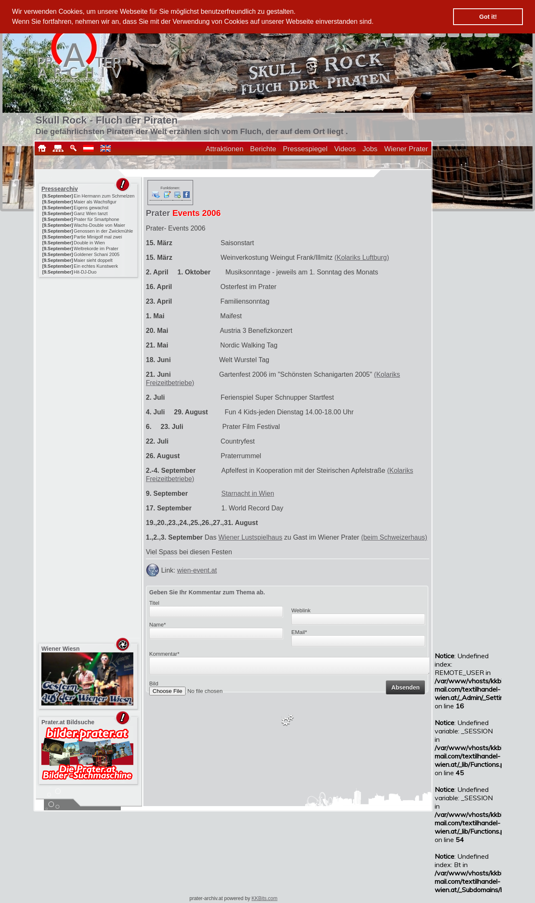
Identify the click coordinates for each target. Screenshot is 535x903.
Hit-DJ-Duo (85, 271)
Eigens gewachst (91, 207)
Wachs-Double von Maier (99, 225)
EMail (299, 632)
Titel (154, 603)
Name (157, 624)
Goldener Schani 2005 (96, 254)
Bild (153, 686)
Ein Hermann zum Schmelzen (104, 195)
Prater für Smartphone (96, 219)
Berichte (263, 149)
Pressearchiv (59, 188)
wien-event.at (197, 570)
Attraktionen (225, 149)
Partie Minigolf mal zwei (98, 236)
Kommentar (164, 654)
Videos (345, 149)
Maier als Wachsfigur (95, 201)
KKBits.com (265, 898)
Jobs (369, 149)
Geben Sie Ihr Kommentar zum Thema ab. (207, 592)
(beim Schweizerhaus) (394, 537)
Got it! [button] (488, 16)
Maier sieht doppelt (93, 260)
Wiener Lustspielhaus (250, 537)
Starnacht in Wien (248, 493)
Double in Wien (89, 242)
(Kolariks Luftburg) (361, 257)
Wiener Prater (406, 149)
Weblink (301, 610)
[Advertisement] (89, 331)
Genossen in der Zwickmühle (103, 230)
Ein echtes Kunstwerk (96, 266)
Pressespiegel (305, 149)
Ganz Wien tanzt (90, 213)
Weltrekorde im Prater (96, 248)
